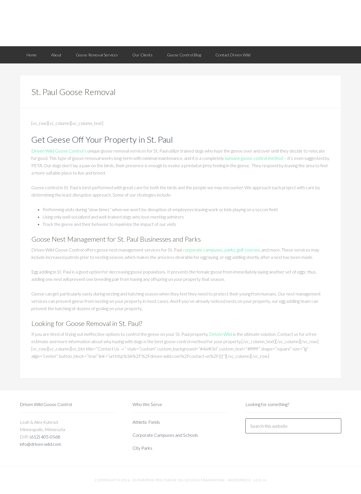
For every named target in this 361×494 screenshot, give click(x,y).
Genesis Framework (204, 480)
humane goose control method (254, 158)
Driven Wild (180, 22)
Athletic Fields (146, 422)
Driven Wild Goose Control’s (59, 150)
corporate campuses (203, 249)
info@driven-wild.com (40, 444)
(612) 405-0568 (45, 436)
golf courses (248, 249)
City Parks (142, 448)
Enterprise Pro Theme (155, 480)
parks (229, 249)
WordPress (239, 480)
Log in (260, 480)
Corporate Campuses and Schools (165, 435)
